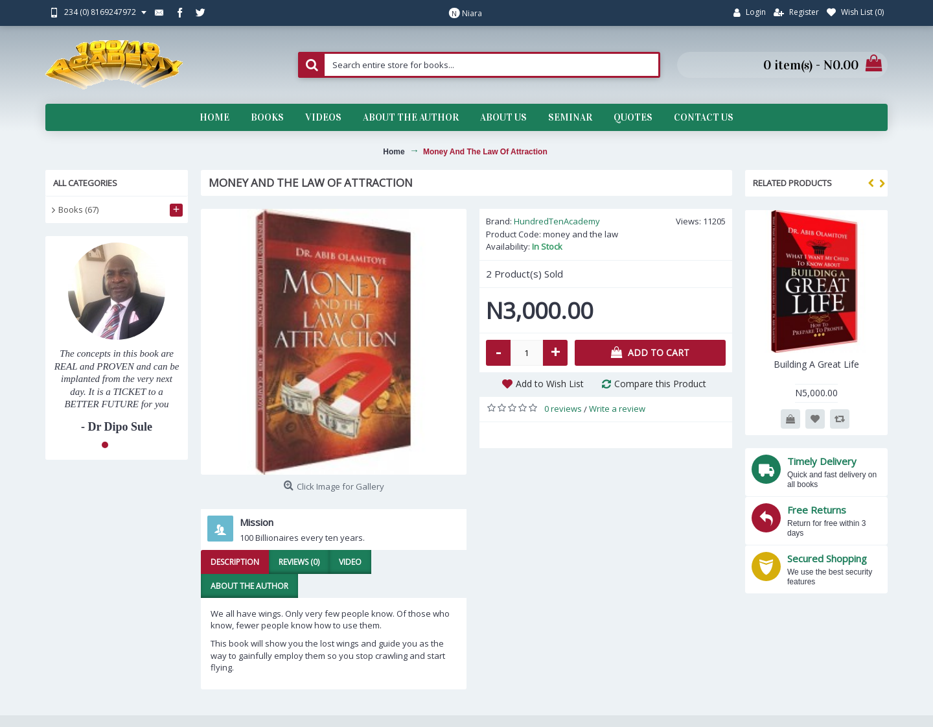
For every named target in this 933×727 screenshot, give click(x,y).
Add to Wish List (550, 383)
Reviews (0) (299, 561)
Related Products (792, 183)
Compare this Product (660, 383)
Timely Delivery (822, 461)
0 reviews (563, 408)
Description (235, 561)
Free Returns (816, 509)
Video (350, 561)
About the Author (249, 585)
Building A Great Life (816, 364)
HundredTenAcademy (557, 221)
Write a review (617, 408)
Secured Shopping (827, 558)
